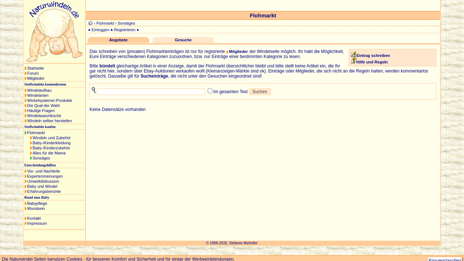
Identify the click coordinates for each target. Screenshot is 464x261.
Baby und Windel (42, 186)
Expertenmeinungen (45, 176)
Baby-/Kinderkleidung (52, 143)
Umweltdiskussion (43, 181)
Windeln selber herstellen (49, 121)
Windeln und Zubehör (52, 138)
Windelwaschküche (44, 115)
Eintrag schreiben (373, 55)
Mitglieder (36, 78)
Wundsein (36, 208)
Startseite (35, 68)
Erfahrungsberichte (44, 191)
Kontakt (34, 218)
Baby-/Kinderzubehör (51, 148)
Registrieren (124, 30)
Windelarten (38, 95)
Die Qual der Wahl (43, 105)
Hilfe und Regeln (369, 62)
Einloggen (100, 30)
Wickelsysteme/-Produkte (49, 100)
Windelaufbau (39, 90)
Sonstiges (41, 158)
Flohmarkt (36, 132)
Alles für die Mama (49, 153)
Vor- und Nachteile (43, 171)
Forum (33, 73)
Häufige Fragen (41, 110)
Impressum (37, 223)
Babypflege (37, 203)
